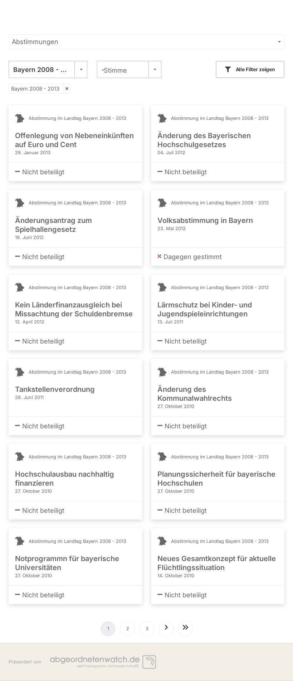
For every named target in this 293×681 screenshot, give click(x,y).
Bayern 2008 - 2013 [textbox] (44, 69)
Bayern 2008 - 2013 (35, 89)
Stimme (115, 70)
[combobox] (48, 69)
